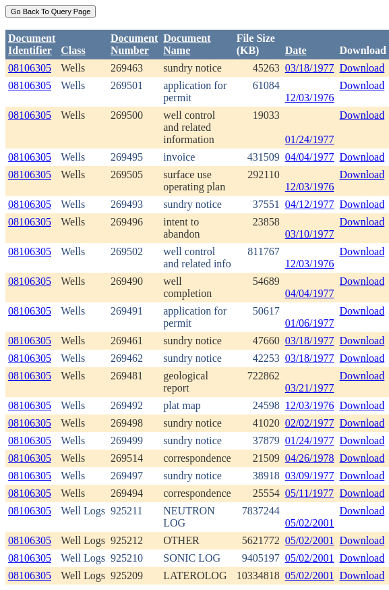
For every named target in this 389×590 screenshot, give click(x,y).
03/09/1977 (309, 475)
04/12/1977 (309, 204)
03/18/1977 (309, 68)
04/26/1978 (309, 458)
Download (362, 68)
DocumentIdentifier (31, 44)
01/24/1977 (309, 139)
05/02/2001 (309, 523)
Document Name (186, 44)
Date (296, 50)
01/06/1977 (309, 323)
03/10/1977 (309, 234)
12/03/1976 (309, 97)
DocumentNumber (134, 44)
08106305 (29, 68)
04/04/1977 (309, 157)
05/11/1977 (309, 493)
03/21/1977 (309, 388)
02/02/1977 (309, 423)
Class (73, 50)
